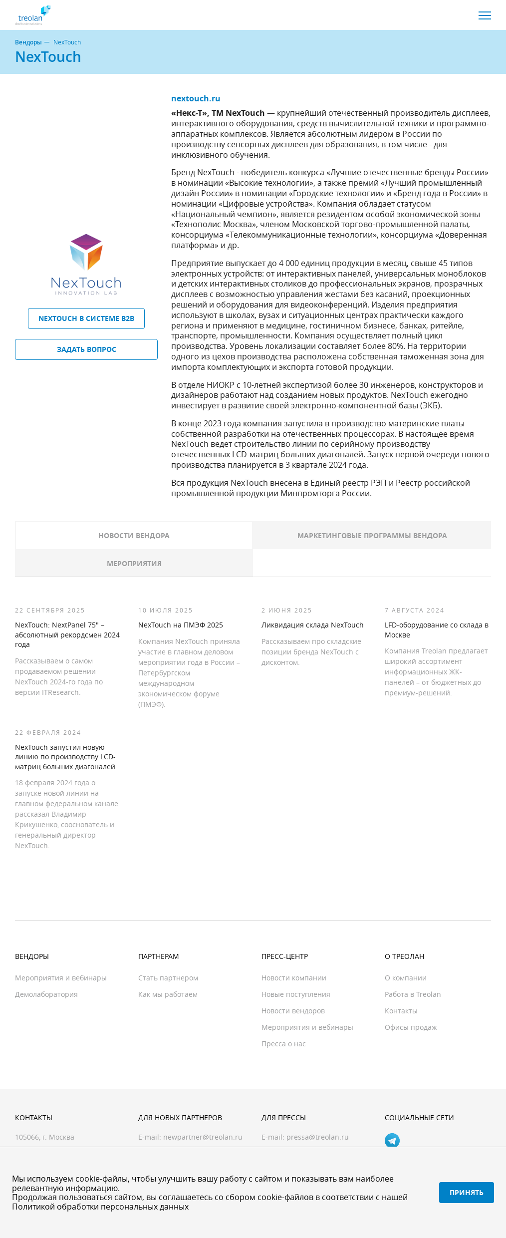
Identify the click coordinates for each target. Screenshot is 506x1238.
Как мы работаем (168, 994)
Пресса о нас (283, 1043)
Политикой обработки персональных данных (100, 1206)
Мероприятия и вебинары (61, 977)
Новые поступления (295, 994)
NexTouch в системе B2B (86, 318)
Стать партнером (168, 977)
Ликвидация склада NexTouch (312, 624)
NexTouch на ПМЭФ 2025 (180, 624)
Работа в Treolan (413, 994)
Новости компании (293, 977)
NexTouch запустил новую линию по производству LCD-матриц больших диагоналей (65, 756)
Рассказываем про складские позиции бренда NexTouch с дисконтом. (311, 651)
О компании (406, 977)
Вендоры (28, 42)
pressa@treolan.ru (317, 1137)
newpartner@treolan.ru (203, 1137)
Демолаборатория (46, 994)
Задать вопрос (86, 349)
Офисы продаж (411, 1027)
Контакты (401, 1010)
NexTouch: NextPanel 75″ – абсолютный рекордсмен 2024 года (67, 634)
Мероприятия (134, 563)
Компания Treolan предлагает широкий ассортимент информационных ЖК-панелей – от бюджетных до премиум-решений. (436, 671)
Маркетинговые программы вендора (372, 535)
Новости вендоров (293, 1010)
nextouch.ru (196, 98)
